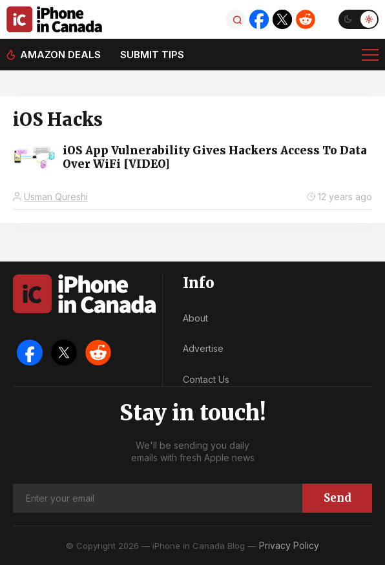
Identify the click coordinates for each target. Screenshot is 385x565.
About (195, 318)
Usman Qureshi (56, 196)
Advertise (203, 348)
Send (337, 498)
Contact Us (206, 379)
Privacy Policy (289, 545)
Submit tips (152, 54)
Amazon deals (60, 54)
